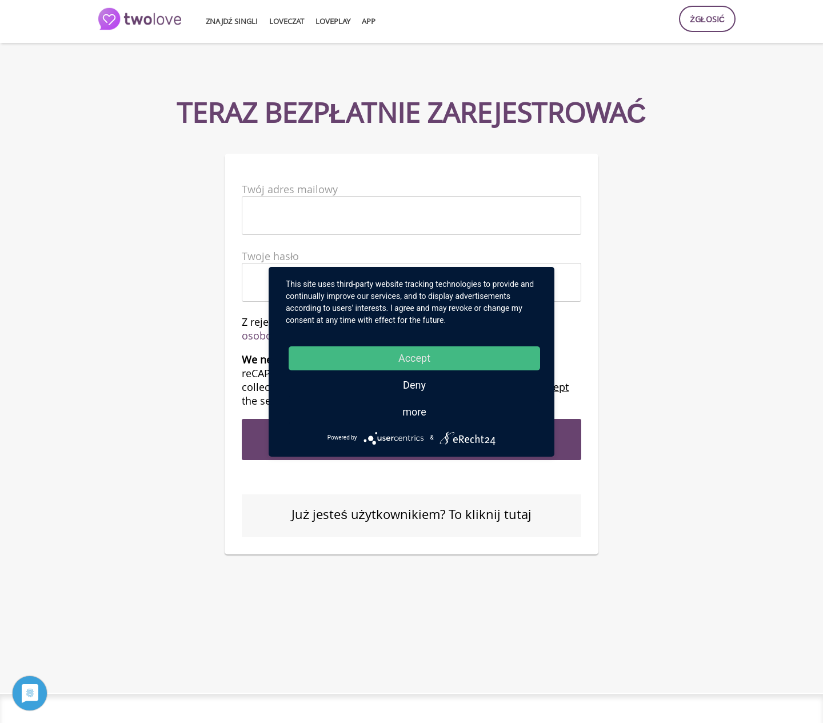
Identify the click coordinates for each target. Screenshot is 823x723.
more (414, 412)
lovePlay (332, 21)
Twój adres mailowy (290, 189)
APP (368, 21)
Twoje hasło (270, 256)
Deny (414, 385)
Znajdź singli (232, 21)
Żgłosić (707, 19)
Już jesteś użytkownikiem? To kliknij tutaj (411, 514)
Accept (414, 358)
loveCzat (286, 21)
